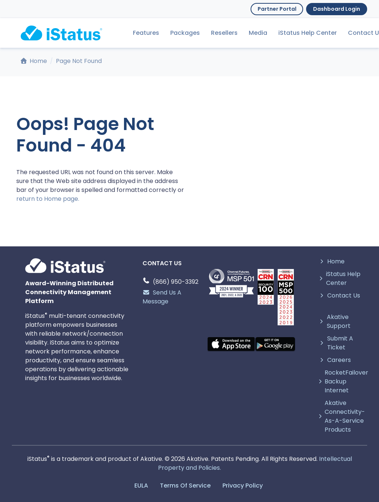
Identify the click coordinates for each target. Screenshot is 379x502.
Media (258, 33)
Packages (185, 33)
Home (34, 61)
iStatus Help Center (307, 33)
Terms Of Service (185, 485)
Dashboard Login (336, 9)
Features (146, 33)
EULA (141, 485)
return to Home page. (47, 199)
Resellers (224, 33)
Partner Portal (277, 9)
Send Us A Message (161, 297)
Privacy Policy (242, 485)
